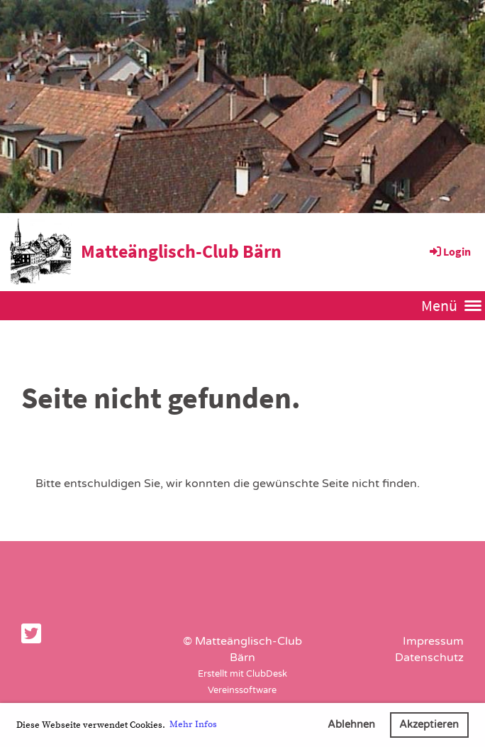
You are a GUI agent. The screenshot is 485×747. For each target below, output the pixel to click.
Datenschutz (429, 657)
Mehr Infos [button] (193, 724)
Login (449, 251)
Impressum (433, 641)
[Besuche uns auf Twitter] (31, 634)
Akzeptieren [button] (429, 725)
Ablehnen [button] (351, 725)
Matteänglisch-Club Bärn (181, 251)
